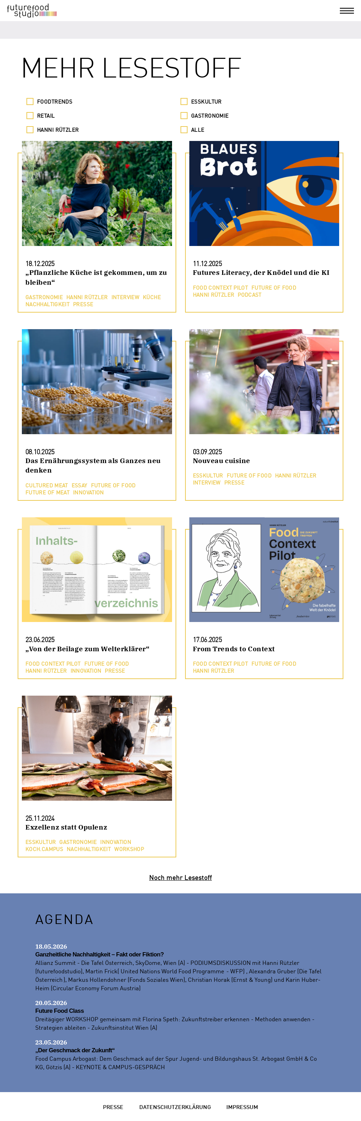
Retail (46, 115)
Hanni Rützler (58, 129)
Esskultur (206, 101)
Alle (197, 129)
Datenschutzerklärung (175, 1106)
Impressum (242, 1106)
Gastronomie (210, 115)
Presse (113, 1106)
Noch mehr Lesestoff (180, 877)
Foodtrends (54, 101)
